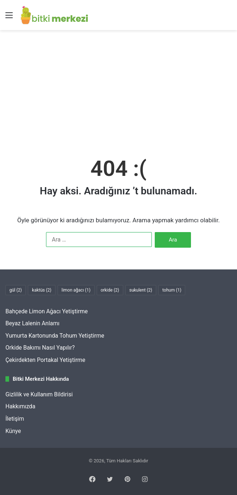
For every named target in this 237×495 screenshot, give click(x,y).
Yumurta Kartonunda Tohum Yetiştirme (54, 335)
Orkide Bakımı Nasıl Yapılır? (40, 347)
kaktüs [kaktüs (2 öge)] (41, 290)
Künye (13, 431)
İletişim (14, 418)
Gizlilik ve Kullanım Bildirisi (39, 394)
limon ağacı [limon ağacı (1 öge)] (76, 290)
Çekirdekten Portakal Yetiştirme (45, 359)
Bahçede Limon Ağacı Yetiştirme (46, 311)
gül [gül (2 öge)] (15, 290)
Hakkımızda (20, 406)
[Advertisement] (118, 92)
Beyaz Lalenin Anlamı (32, 323)
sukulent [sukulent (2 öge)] (140, 290)
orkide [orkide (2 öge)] (110, 290)
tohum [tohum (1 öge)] (171, 290)
